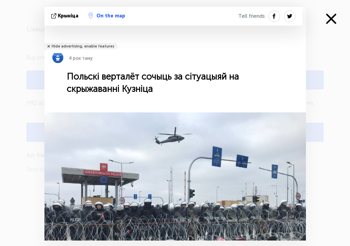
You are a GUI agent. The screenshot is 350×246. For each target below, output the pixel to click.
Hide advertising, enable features (83, 46)
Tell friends (251, 16)
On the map (107, 16)
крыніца (65, 16)
